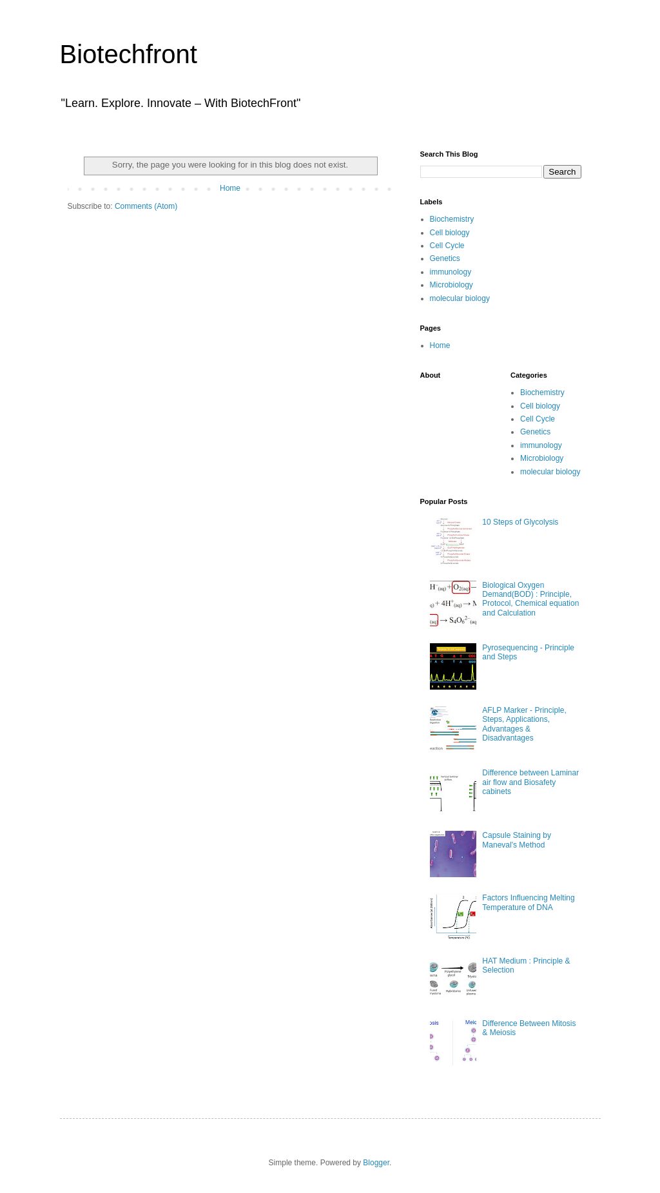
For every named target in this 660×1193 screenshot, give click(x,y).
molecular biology (460, 298)
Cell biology (450, 232)
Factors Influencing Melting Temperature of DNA (528, 902)
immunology (451, 271)
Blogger (376, 1162)
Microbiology (451, 284)
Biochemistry (452, 219)
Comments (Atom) (146, 206)
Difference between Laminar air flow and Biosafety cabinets (530, 782)
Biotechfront (128, 54)
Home (230, 188)
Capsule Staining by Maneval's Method (516, 840)
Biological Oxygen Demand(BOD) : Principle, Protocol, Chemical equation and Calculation (530, 599)
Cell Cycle (447, 245)
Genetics (445, 258)
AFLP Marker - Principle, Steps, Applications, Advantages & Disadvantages (524, 724)
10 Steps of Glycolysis (520, 522)
